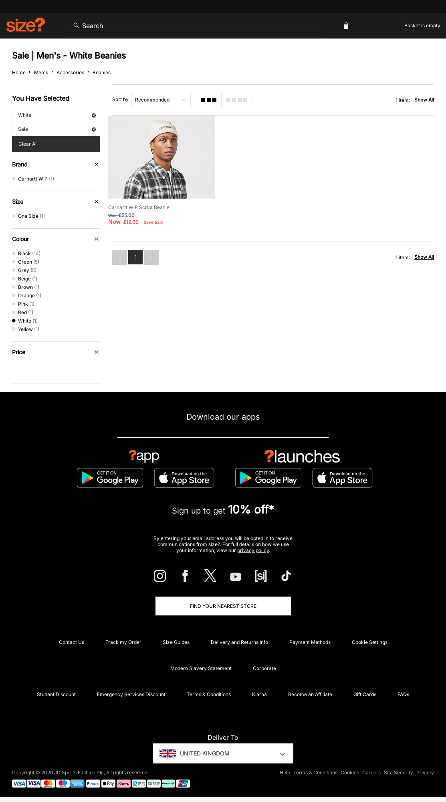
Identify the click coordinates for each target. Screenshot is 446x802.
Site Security (398, 773)
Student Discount (56, 694)
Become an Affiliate (310, 694)
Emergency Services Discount (131, 694)
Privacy (425, 773)
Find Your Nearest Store (223, 606)
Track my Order (123, 642)
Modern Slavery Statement (201, 668)
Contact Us (71, 642)
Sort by (120, 99)
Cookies (350, 773)
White (57, 115)
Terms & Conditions (209, 694)
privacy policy (253, 550)
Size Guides (176, 642)
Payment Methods (310, 642)
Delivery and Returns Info (239, 642)
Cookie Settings (369, 642)
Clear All (28, 144)
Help (285, 773)
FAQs (403, 694)
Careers (371, 773)
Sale (57, 129)
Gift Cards (364, 694)
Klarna (259, 694)
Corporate (264, 668)
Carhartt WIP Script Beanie (139, 207)
